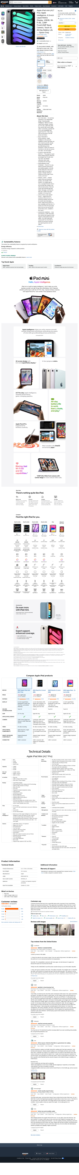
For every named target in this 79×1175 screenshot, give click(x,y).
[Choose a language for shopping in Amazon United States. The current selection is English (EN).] (54, 2)
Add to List (59, 58)
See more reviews (35, 1135)
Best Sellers (26, 6)
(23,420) (74, 699)
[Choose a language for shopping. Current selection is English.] (39, 1153)
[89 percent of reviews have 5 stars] (12, 909)
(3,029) (27, 699)
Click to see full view (20, 46)
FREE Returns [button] (41, 52)
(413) (42, 699)
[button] (2, 6)
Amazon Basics (17, 6)
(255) (57, 699)
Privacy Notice (28, 1158)
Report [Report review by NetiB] (42, 1017)
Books (31, 6)
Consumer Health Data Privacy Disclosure (41, 1158)
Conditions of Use (20, 1158)
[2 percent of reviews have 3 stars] (12, 914)
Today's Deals (38, 6)
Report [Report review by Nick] (42, 1130)
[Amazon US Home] (25, 1154)
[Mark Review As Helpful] (34, 981)
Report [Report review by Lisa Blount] (42, 980)
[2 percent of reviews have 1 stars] (12, 919)
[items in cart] (76, 2)
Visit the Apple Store (42, 34)
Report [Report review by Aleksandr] (42, 1036)
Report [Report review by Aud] (42, 1084)
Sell (66, 6)
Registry (71, 6)
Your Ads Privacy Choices (56, 1158)
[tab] (34, 916)
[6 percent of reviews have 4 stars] (12, 911)
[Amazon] (4, 2)
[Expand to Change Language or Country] (43, 1153)
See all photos (73, 921)
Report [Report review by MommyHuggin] (42, 1104)
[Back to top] (39, 1146)
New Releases (46, 6)
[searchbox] (30, 2)
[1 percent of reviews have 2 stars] (12, 916)
